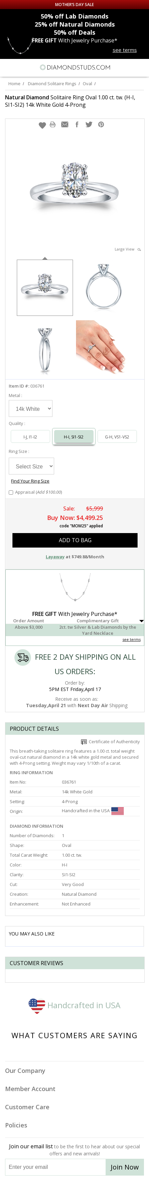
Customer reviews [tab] (36, 963)
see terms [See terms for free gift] (125, 49)
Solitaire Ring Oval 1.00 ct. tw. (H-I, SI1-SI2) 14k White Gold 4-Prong (70, 101)
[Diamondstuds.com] (74, 68)
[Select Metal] (30, 408)
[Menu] (8, 67)
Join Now (125, 1167)
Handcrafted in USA (74, 1005)
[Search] (21, 67)
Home (14, 83)
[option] (45, 287)
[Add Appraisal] (11, 492)
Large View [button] (128, 249)
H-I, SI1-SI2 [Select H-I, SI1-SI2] (73, 437)
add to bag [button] (75, 540)
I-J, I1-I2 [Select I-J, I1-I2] (30, 437)
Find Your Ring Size (30, 481)
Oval (87, 83)
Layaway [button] (55, 557)
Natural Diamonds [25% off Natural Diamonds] (75, 24)
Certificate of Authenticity (110, 741)
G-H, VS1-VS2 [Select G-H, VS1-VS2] (117, 437)
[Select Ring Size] (31, 466)
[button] (42, 125)
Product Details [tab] (34, 728)
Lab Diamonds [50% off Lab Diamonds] (74, 16)
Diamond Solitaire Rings (52, 83)
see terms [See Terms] (131, 639)
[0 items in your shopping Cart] (140, 67)
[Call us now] (128, 66)
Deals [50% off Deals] (74, 32)
